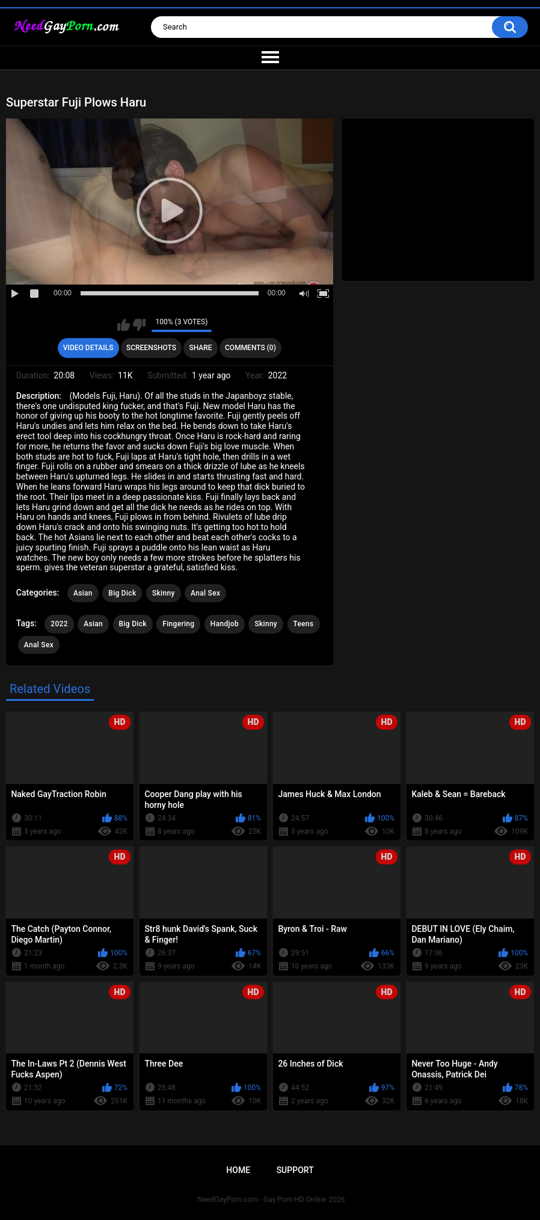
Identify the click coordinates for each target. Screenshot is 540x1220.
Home (238, 1170)
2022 (59, 624)
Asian (83, 593)
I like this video (123, 325)
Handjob (224, 624)
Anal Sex (205, 593)
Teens (303, 624)
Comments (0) (250, 348)
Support (295, 1170)
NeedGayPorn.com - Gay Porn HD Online (262, 1199)
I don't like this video (139, 325)
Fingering (178, 624)
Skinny (163, 593)
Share (200, 348)
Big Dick (122, 593)
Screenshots (151, 348)
